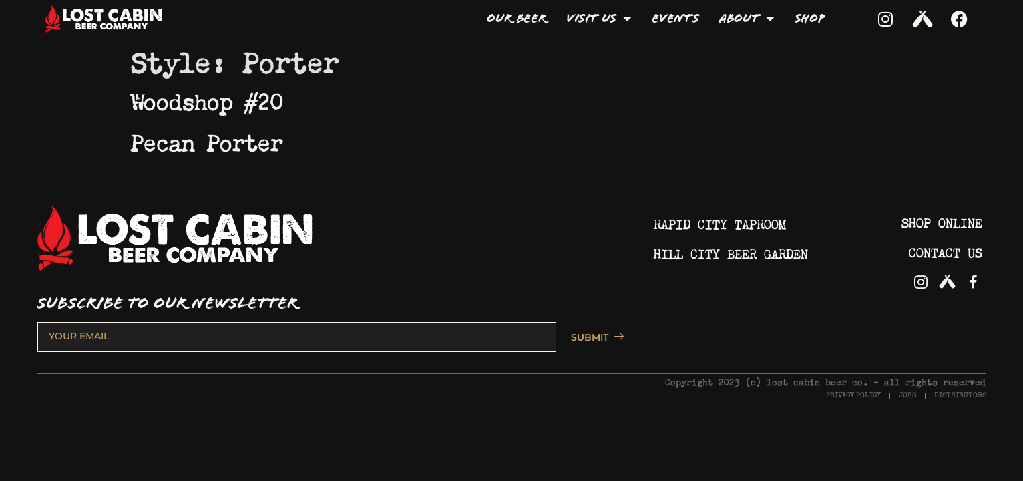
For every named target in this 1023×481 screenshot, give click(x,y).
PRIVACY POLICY (853, 395)
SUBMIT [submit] (591, 337)
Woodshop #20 (207, 98)
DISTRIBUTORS (960, 395)
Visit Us (599, 18)
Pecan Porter (207, 139)
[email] (296, 336)
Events (675, 18)
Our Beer (516, 18)
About (747, 18)
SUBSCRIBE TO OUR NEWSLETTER (167, 303)
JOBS (907, 395)
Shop (810, 18)
